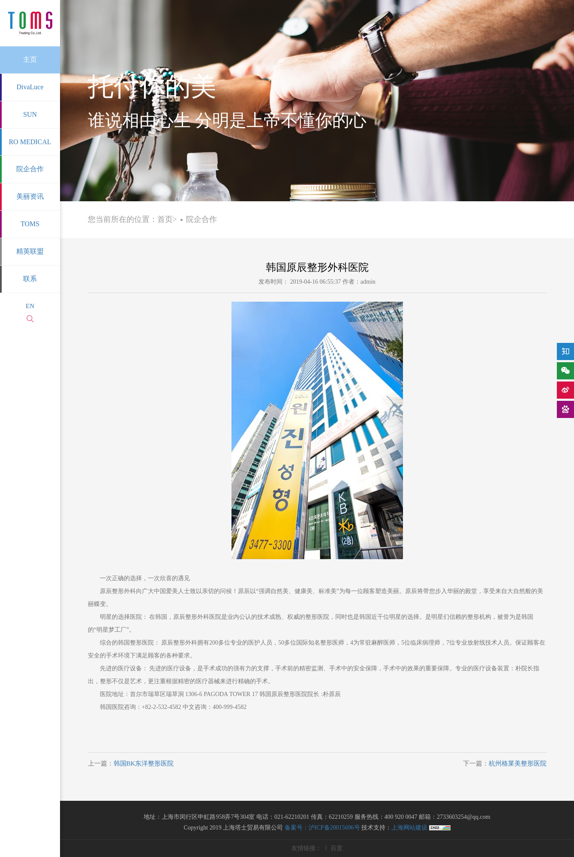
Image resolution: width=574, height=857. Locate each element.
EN (30, 306)
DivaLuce (29, 87)
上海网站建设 (410, 827)
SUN (30, 114)
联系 (30, 278)
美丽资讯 (30, 196)
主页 (30, 59)
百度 (337, 848)
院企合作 (30, 169)
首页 (165, 219)
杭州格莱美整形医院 (518, 763)
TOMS (30, 223)
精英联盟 (30, 251)
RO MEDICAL (30, 141)
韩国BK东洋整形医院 (144, 763)
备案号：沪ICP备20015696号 (322, 827)
